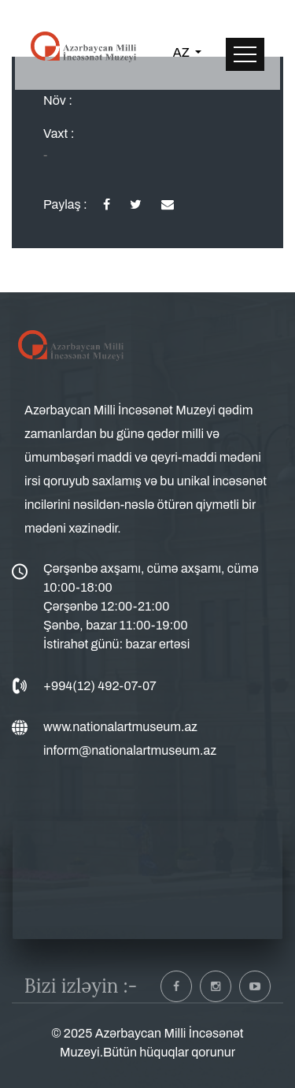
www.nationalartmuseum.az (120, 726)
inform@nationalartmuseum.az (129, 750)
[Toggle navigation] (245, 54)
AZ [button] (182, 52)
